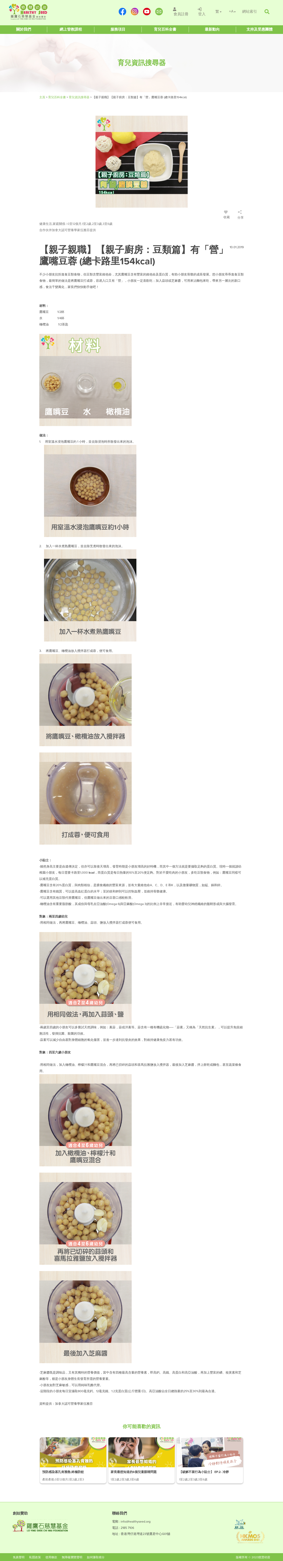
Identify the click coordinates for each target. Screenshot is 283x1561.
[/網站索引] (249, 11)
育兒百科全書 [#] (57, 97)
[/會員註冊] (181, 11)
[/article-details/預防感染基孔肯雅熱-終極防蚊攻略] (73, 1460)
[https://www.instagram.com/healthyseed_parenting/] (135, 11)
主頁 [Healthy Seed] (42, 97)
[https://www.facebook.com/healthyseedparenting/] (122, 11)
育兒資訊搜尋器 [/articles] (79, 97)
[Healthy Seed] (34, 12)
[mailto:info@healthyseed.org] (159, 11)
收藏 (226, 215)
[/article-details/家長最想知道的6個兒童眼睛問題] (141, 1460)
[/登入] (202, 11)
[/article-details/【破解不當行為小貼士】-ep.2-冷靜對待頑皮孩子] (210, 1460)
